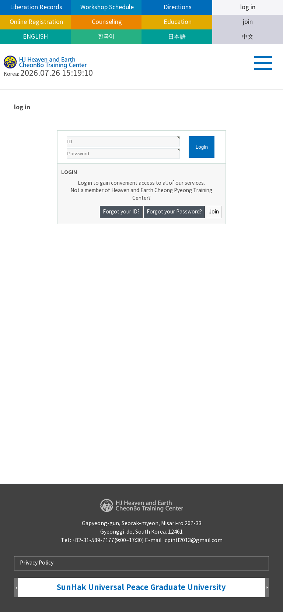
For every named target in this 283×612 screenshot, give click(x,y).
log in (247, 7)
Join (214, 212)
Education (177, 22)
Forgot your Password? (174, 212)
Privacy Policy (36, 563)
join (248, 22)
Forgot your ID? (121, 212)
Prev (16, 588)
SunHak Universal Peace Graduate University (141, 587)
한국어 (106, 36)
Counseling (106, 22)
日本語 (177, 36)
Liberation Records (35, 7)
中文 (248, 36)
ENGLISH (35, 36)
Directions (177, 7)
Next (267, 588)
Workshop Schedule (106, 7)
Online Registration (35, 22)
